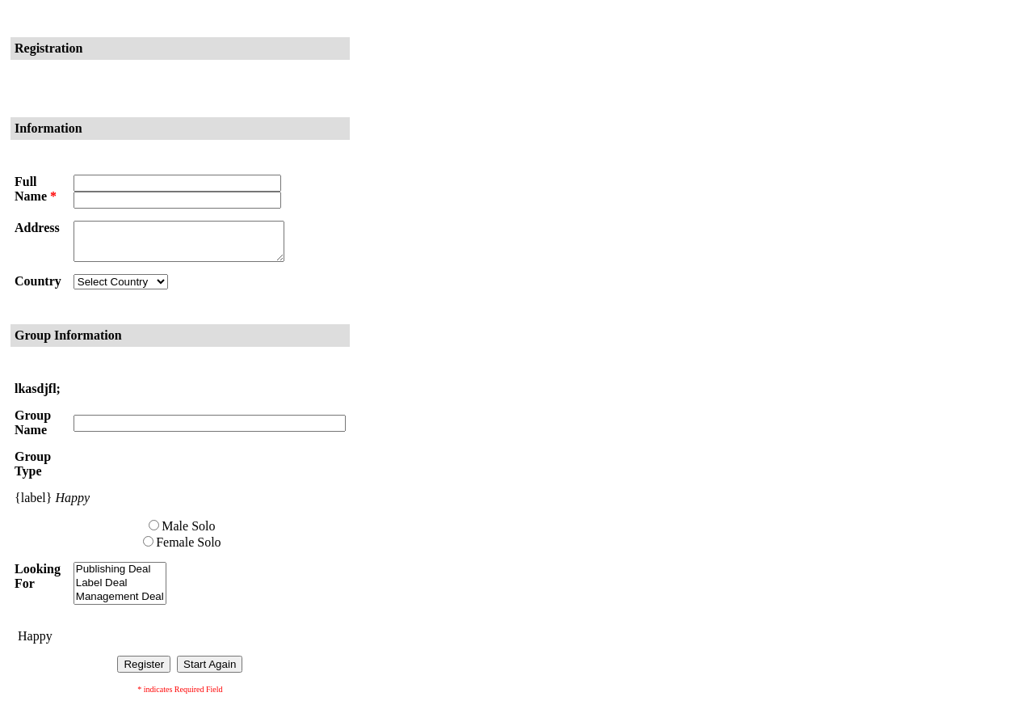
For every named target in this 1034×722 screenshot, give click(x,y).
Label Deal (120, 590)
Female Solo (188, 549)
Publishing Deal (120, 577)
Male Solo (188, 533)
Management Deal (120, 604)
